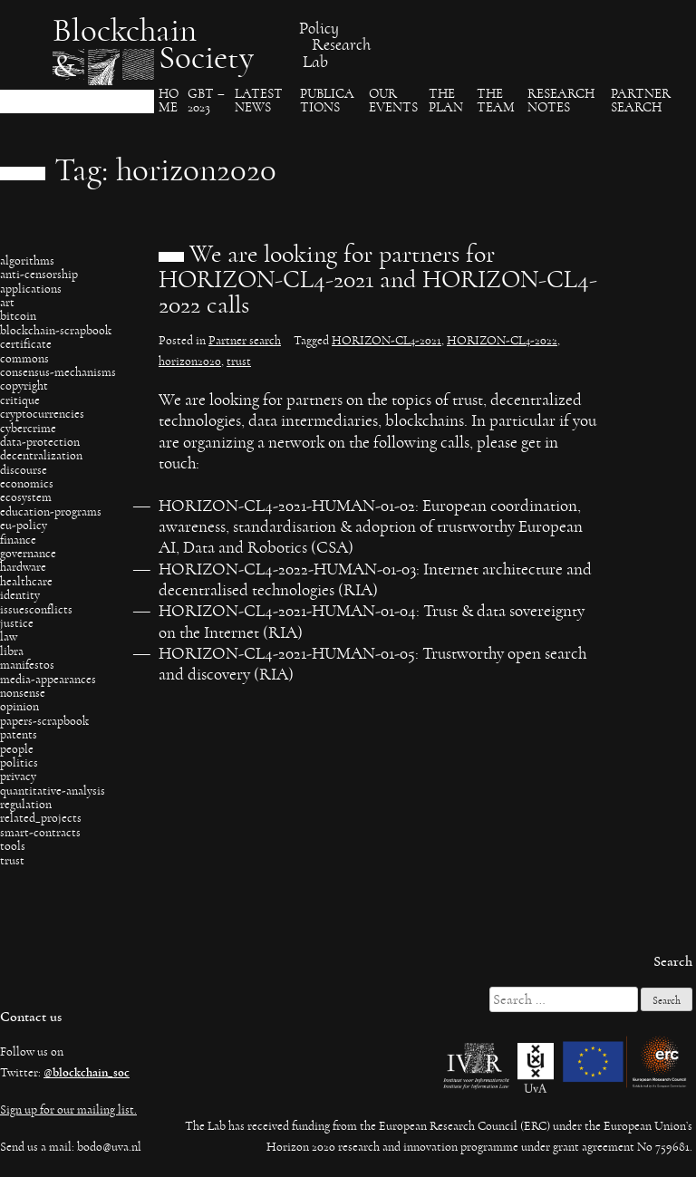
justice (17, 623)
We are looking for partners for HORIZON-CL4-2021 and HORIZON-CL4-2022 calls (378, 280)
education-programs (51, 512)
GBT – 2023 (206, 101)
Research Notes (560, 101)
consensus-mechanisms (58, 372)
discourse (23, 470)
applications (31, 289)
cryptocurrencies (42, 414)
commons (24, 358)
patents (18, 734)
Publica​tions (327, 101)
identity (20, 595)
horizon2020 (190, 361)
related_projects (41, 818)
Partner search (641, 101)
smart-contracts (40, 832)
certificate (26, 344)
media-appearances (48, 679)
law (8, 637)
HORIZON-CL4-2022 (502, 340)
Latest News (259, 101)
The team (496, 101)
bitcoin (18, 316)
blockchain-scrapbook (55, 330)
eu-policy (23, 525)
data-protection (40, 442)
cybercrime (28, 428)
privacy (18, 776)
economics (26, 484)
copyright (24, 386)
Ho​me (169, 101)
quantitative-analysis (52, 791)
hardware (23, 567)
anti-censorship (39, 274)
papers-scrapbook (44, 721)
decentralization (41, 455)
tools (12, 846)
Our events (393, 101)
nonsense (22, 693)
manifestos (27, 665)
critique (20, 400)
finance (18, 540)
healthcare (26, 581)
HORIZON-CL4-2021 (386, 340)
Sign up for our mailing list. (68, 1110)
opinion (19, 706)
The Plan (446, 101)
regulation (26, 804)
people (17, 749)
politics (19, 763)
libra (12, 651)
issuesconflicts (36, 609)
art (7, 302)
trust (12, 860)
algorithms (27, 261)
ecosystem (26, 497)
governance (28, 553)
